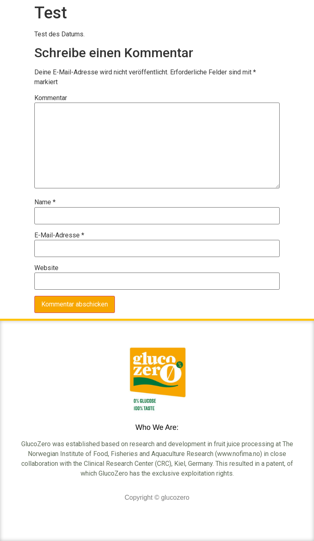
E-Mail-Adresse (59, 235)
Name (45, 202)
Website (46, 268)
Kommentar (50, 98)
